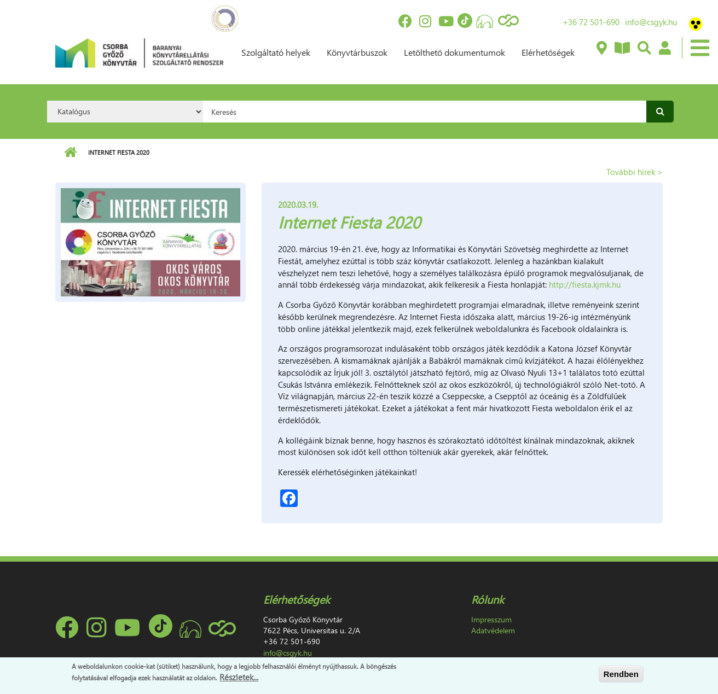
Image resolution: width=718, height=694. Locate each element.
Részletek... (238, 677)
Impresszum (491, 619)
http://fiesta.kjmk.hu (585, 284)
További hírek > (634, 171)
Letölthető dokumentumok (454, 52)
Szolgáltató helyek (275, 52)
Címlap (70, 152)
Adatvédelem (493, 630)
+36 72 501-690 (591, 21)
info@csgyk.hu (651, 21)
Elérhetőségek (548, 52)
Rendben (621, 674)
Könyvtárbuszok (357, 52)
